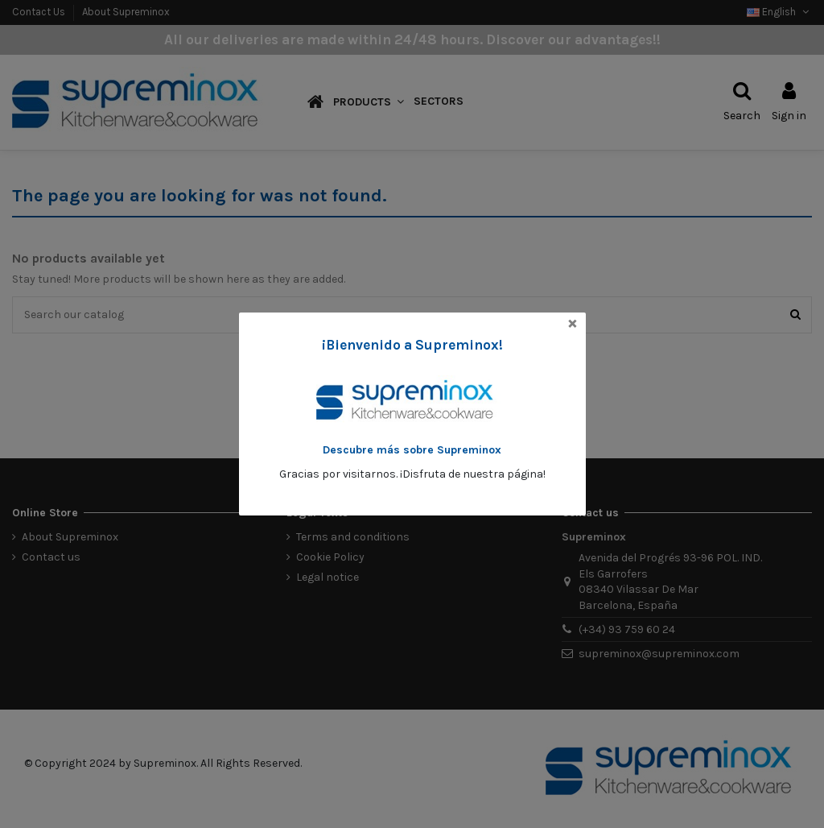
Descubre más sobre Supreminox (412, 450)
